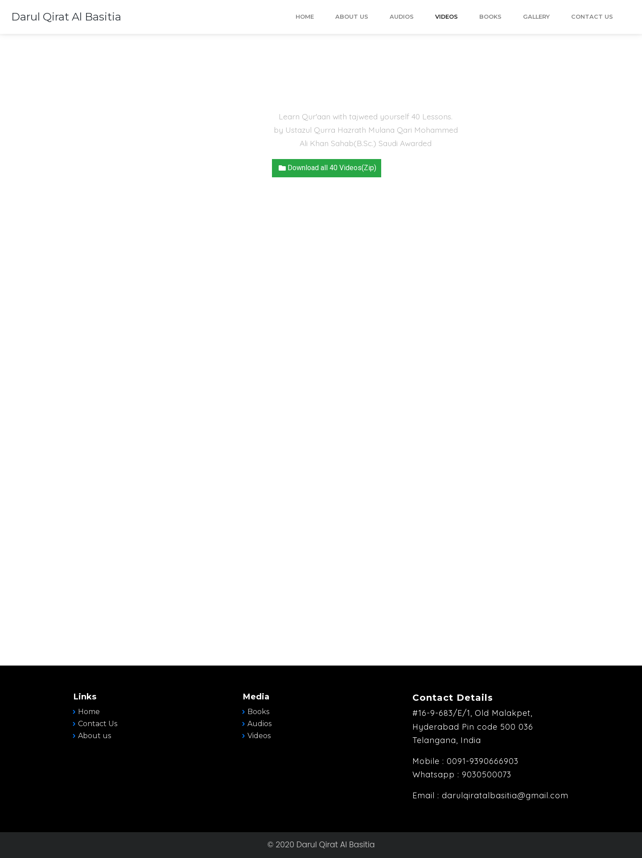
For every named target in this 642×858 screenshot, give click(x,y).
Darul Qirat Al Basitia (66, 16)
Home (89, 711)
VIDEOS (446, 16)
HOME (305, 16)
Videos (259, 735)
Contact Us (592, 16)
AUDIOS (402, 16)
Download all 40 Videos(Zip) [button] (326, 167)
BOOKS (490, 16)
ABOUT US (351, 16)
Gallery (536, 16)
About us (94, 735)
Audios (259, 723)
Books (258, 711)
